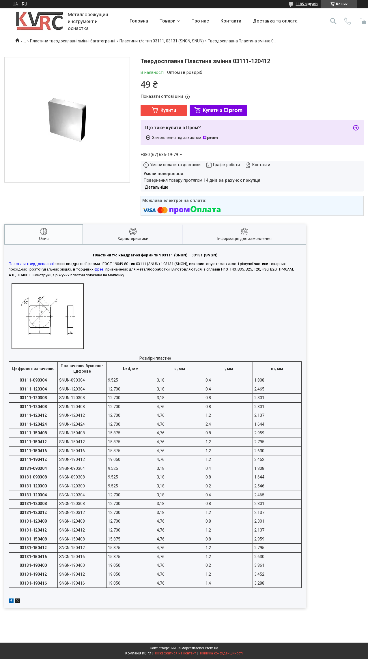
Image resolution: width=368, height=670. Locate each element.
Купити (168, 110)
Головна (139, 21)
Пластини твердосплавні (31, 264)
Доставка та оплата (275, 21)
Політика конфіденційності (221, 653)
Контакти (231, 21)
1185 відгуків (307, 4)
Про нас (200, 21)
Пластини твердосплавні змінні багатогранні (72, 41)
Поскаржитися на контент (175, 653)
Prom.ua (211, 648)
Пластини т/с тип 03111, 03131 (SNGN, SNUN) (161, 41)
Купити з (222, 110)
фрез (99, 269)
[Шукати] (333, 21)
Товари (167, 21)
